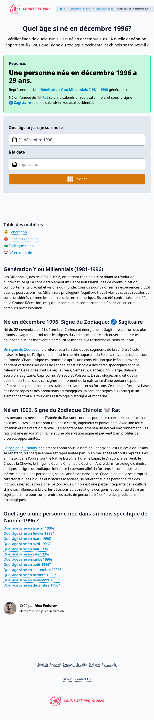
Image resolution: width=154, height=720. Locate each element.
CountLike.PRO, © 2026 (77, 700)
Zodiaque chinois (22, 245)
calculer (77, 179)
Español (82, 664)
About (67, 679)
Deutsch (69, 664)
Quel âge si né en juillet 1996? (27, 559)
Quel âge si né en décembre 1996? (31, 585)
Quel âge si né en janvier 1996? (29, 528)
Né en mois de (20, 252)
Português (109, 664)
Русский (55, 664)
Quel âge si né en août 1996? (27, 564)
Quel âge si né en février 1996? (28, 533)
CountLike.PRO (30, 8)
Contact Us (83, 679)
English (42, 664)
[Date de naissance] (77, 140)
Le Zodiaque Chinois (20, 448)
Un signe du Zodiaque (21, 349)
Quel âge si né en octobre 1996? (29, 575)
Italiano (94, 664)
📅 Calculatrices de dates (79, 8)
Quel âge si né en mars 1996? (27, 538)
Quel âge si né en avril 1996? (26, 543)
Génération (18, 232)
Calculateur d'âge (104, 8)
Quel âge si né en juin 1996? (26, 554)
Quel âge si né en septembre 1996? (32, 569)
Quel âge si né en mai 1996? (26, 549)
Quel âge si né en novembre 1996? (31, 580)
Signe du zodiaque (24, 238)
